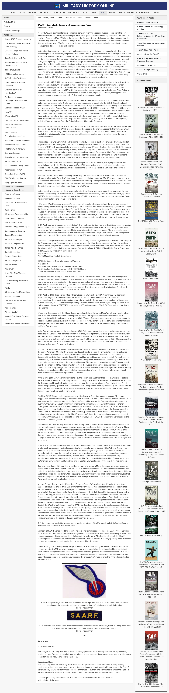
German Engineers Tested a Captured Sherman (149, 59)
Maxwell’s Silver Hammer (147, 22)
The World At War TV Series (148, 50)
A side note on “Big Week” (148, 54)
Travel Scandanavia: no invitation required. (151, 44)
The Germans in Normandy (151, 536)
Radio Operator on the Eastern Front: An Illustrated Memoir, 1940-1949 (151, 594)
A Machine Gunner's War (151, 360)
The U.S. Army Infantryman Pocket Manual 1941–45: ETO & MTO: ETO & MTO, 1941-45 (151, 564)
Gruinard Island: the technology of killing (150, 28)
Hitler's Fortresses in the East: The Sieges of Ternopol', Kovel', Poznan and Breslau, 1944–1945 (151, 508)
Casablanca (142, 74)
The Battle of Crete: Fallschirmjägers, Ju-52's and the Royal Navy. (151, 36)
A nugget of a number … (147, 65)
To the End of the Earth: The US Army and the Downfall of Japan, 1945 (151, 251)
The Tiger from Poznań (151, 482)
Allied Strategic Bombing (147, 70)
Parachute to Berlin (151, 278)
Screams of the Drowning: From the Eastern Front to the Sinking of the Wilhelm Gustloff (151, 624)
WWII (46, 18)
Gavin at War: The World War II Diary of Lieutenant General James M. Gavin (151, 332)
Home (40, 18)
